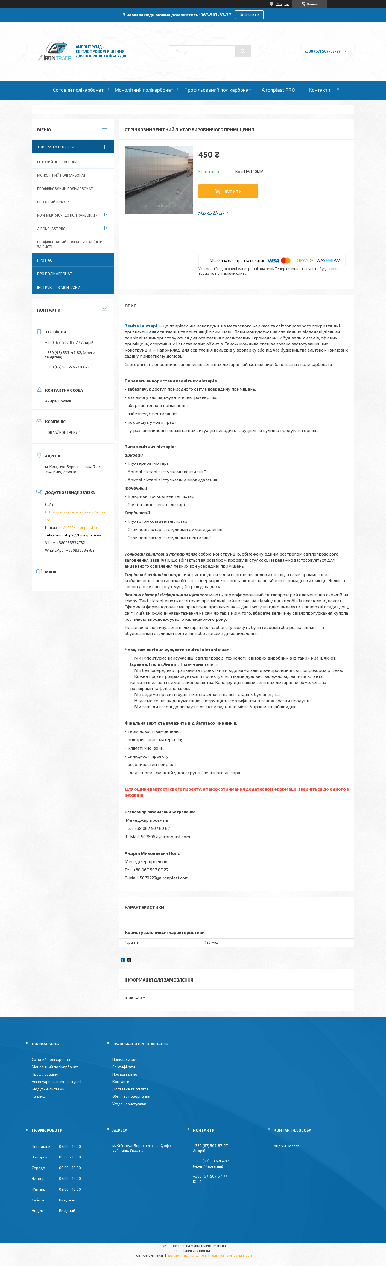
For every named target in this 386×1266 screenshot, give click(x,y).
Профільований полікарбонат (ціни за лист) (70, 244)
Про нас (44, 260)
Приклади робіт (126, 1059)
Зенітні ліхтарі (141, 325)
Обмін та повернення (131, 1096)
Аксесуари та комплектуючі (56, 1081)
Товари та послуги (55, 146)
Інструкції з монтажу (58, 287)
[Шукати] (243, 51)
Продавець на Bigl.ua (193, 1250)
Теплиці (39, 1096)
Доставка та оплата (130, 1089)
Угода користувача (129, 1103)
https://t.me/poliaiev (82, 535)
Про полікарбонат (54, 273)
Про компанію (124, 1074)
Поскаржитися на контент (187, 1255)
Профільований (46, 1074)
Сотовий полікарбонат (78, 90)
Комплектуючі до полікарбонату (67, 215)
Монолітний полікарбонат (144, 90)
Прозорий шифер (53, 202)
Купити (233, 191)
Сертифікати (123, 1066)
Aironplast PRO (278, 90)
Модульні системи (48, 1089)
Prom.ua (219, 1245)
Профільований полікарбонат (217, 90)
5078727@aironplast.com (80, 527)
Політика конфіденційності (231, 1255)
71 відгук (283, 4)
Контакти (249, 14)
